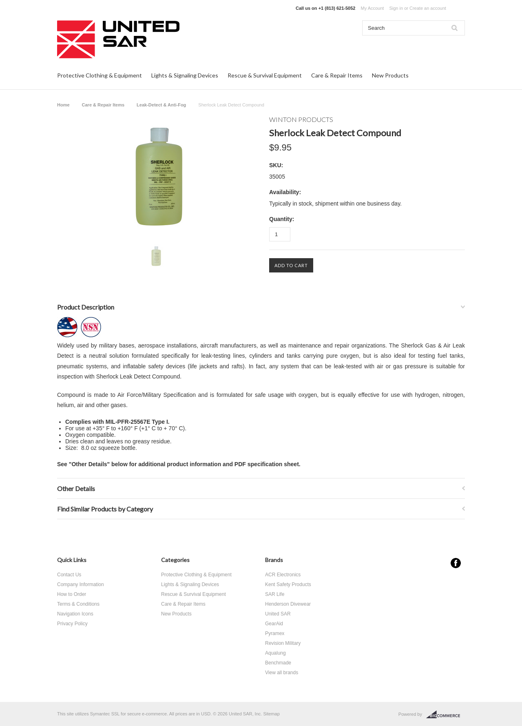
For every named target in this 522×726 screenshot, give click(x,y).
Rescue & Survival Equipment (265, 75)
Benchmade (278, 663)
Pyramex (274, 633)
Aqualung (275, 653)
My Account (372, 8)
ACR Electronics (283, 575)
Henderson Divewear (288, 604)
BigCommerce (445, 714)
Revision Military (283, 643)
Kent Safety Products (288, 584)
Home (63, 104)
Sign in (396, 8)
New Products (390, 75)
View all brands (281, 672)
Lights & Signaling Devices (184, 75)
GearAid (274, 623)
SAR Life (274, 594)
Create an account (427, 8)
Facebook (456, 563)
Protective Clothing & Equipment (99, 75)
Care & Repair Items (337, 75)
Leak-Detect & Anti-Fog (161, 104)
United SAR (278, 614)
